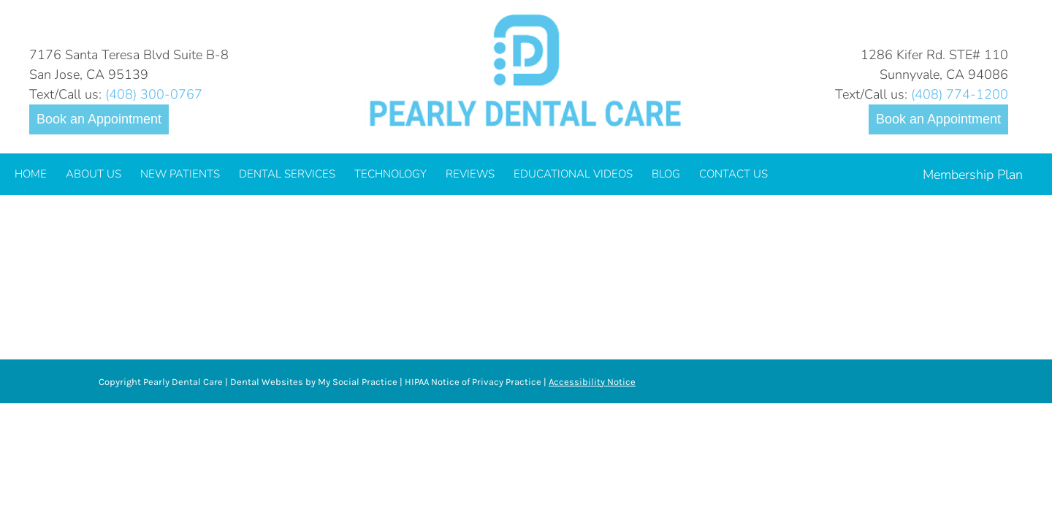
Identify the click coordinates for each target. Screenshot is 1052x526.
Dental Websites (266, 381)
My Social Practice (356, 381)
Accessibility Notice (592, 381)
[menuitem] (31, 174)
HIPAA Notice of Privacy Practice (473, 381)
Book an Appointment (99, 119)
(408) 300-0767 (153, 94)
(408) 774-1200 (959, 94)
